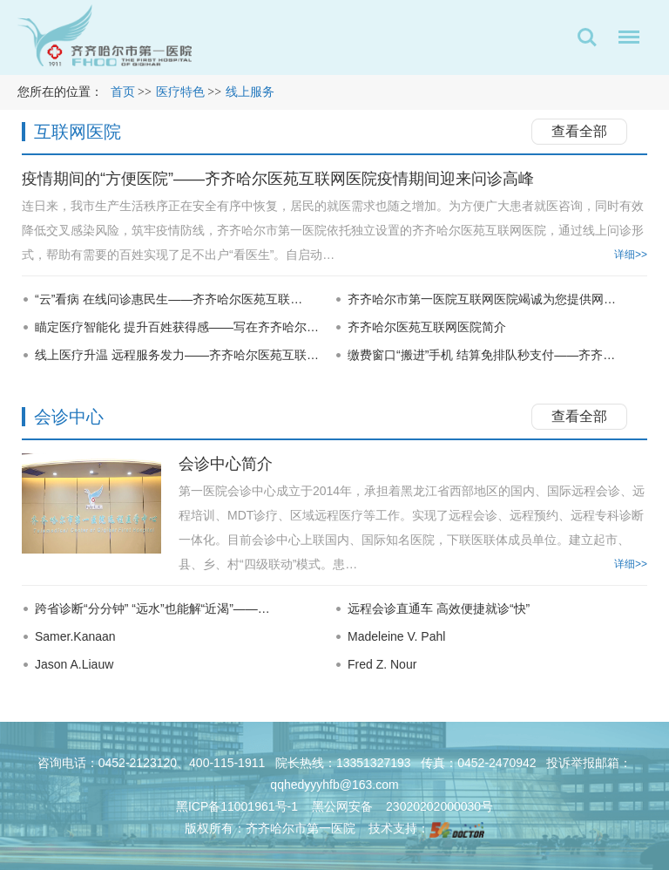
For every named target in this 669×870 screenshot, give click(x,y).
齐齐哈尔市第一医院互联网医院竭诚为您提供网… (482, 299)
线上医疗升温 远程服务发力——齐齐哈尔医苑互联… (177, 355)
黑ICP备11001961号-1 (238, 806)
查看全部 (579, 131)
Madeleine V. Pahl (396, 636)
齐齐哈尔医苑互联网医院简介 (427, 327)
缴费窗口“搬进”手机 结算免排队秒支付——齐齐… (481, 355)
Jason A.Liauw (74, 664)
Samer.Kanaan (75, 636)
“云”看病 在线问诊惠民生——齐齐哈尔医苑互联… (168, 299)
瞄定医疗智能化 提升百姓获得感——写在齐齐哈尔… (177, 327)
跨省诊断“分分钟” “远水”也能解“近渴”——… (152, 608)
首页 (123, 92)
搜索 (587, 37)
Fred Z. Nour (382, 664)
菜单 (624, 40)
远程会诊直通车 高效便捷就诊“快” (439, 608)
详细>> (630, 254)
